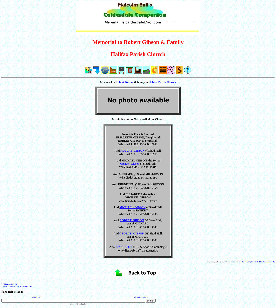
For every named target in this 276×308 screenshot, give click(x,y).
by (82, 304)
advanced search (141, 297)
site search (74, 304)
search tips (36, 297)
